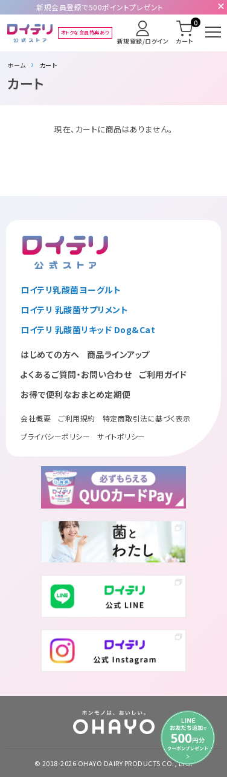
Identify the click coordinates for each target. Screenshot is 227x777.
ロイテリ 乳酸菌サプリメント (74, 310)
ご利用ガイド (163, 374)
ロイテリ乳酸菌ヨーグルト (71, 290)
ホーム (16, 65)
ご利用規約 (76, 418)
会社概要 (36, 418)
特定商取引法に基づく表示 (147, 418)
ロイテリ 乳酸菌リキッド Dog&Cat (88, 329)
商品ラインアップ (118, 354)
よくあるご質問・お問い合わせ (76, 374)
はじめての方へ (50, 354)
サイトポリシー (121, 436)
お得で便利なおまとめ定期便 (76, 394)
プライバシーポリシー (55, 436)
